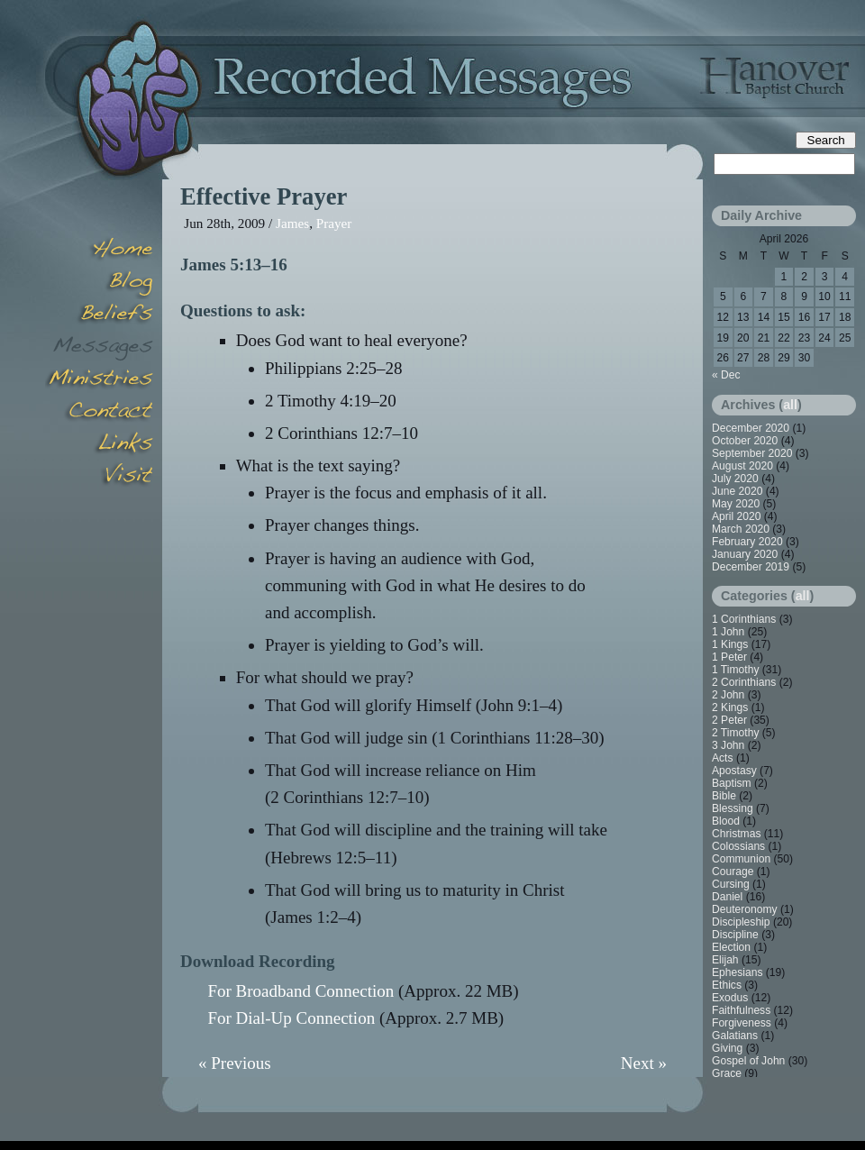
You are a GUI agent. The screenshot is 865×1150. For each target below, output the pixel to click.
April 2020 (736, 516)
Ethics (727, 985)
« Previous (234, 1063)
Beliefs (99, 315)
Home (99, 250)
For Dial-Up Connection (291, 1018)
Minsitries (99, 380)
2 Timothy (735, 732)
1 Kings (730, 644)
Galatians (735, 1035)
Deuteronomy (745, 909)
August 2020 (742, 466)
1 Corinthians (744, 619)
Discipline (735, 934)
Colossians (738, 846)
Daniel (727, 896)
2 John (728, 695)
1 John (728, 631)
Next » (644, 1063)
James (292, 223)
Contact (99, 413)
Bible (724, 795)
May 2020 (736, 503)
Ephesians (737, 972)
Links (99, 445)
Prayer (334, 223)
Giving (727, 1048)
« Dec (726, 375)
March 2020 (740, 529)
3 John (728, 745)
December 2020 (750, 428)
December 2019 (750, 567)
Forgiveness (741, 1023)
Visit (99, 477)
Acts (722, 758)
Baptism (731, 783)
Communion (741, 859)
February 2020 (747, 541)
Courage (732, 871)
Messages (99, 348)
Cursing (731, 884)
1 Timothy (735, 669)
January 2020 (745, 554)
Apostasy (734, 770)
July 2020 (735, 478)
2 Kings (730, 707)
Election (731, 947)
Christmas (736, 833)
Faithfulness (741, 1010)
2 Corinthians (744, 682)
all (790, 404)
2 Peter (729, 720)
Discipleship (741, 922)
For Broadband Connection (300, 990)
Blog (99, 283)
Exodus (730, 997)
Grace (727, 1073)
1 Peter (729, 657)
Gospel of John (748, 1060)
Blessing (732, 808)
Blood (726, 821)
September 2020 (752, 453)
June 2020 (737, 491)
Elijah (725, 960)
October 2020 (745, 440)
